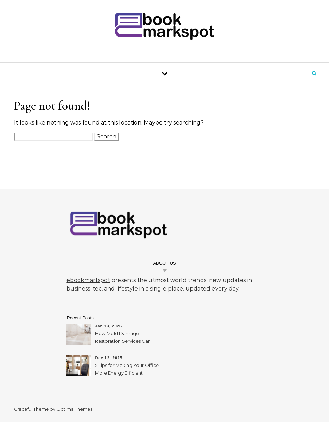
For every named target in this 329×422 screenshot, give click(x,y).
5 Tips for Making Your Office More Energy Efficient (127, 369)
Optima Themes (74, 409)
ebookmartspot (88, 280)
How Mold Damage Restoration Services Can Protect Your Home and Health (123, 338)
